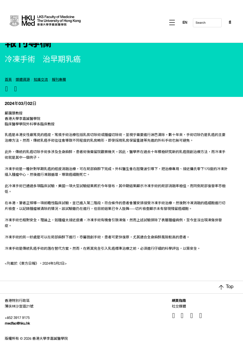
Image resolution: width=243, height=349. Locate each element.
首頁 (8, 80)
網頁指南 (179, 301)
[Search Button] (218, 21)
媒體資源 (23, 80)
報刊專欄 (59, 80)
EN (228, 23)
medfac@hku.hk (17, 324)
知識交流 (41, 80)
